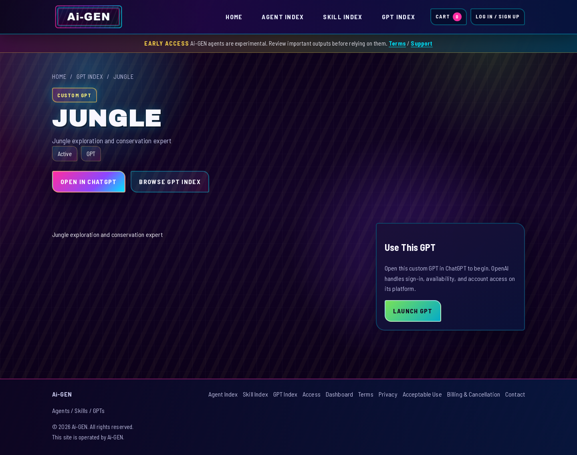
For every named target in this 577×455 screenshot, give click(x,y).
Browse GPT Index (169, 181)
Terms (397, 43)
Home (234, 16)
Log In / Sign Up (498, 16)
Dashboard (339, 394)
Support (421, 43)
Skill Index (342, 16)
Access (312, 394)
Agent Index (283, 16)
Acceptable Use (422, 394)
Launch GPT (413, 311)
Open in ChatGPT (89, 181)
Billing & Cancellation (473, 394)
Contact (515, 394)
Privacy (388, 394)
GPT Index (399, 16)
